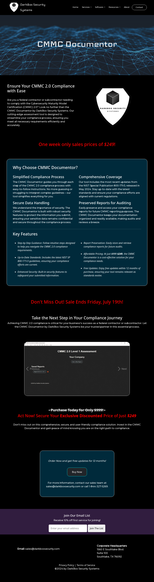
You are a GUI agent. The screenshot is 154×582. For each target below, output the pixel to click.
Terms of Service (86, 565)
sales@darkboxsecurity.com (42, 548)
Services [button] (86, 7)
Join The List (96, 528)
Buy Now (77, 472)
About (126, 7)
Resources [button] (114, 7)
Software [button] (99, 7)
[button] (32, 369)
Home (75, 7)
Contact (139, 7)
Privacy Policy (66, 565)
